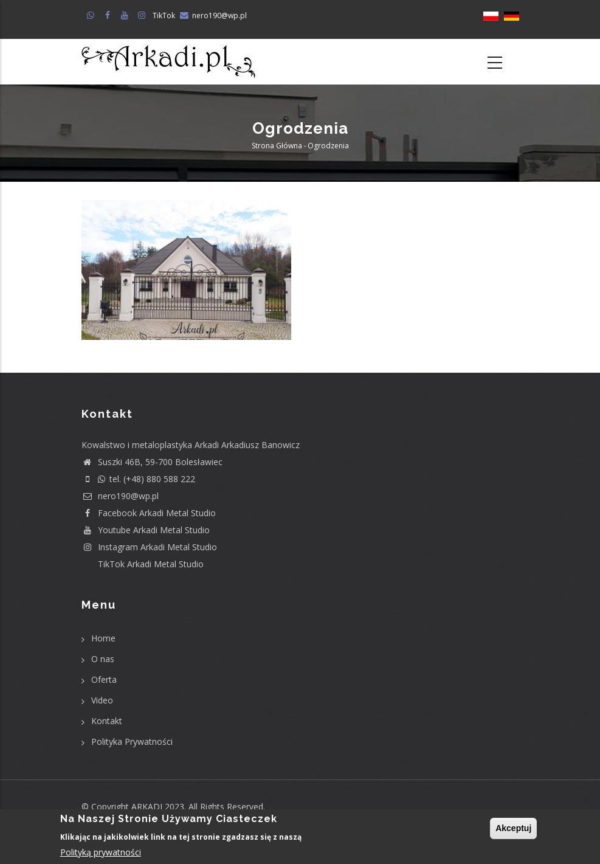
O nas (102, 659)
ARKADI (146, 806)
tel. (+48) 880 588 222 (138, 479)
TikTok (164, 15)
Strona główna (277, 145)
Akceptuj (513, 829)
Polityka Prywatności (132, 741)
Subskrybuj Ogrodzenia (126, 366)
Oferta (104, 679)
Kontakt (106, 721)
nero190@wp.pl (219, 15)
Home (103, 638)
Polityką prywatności (100, 852)
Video (102, 700)
